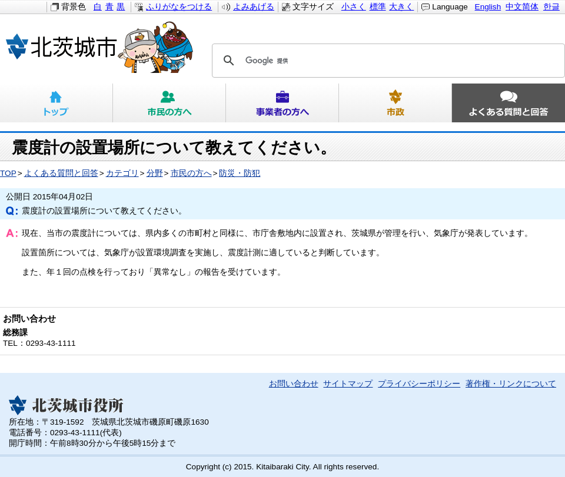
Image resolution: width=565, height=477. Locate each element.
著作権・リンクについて (511, 383)
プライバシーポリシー (419, 383)
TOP (8, 173)
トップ (56, 103)
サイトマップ (348, 383)
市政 (395, 103)
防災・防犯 (239, 173)
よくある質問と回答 (508, 103)
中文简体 (522, 6)
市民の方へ (169, 103)
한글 (551, 6)
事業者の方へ (282, 103)
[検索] (386, 61)
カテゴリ (122, 173)
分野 (155, 173)
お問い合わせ (293, 383)
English (488, 6)
